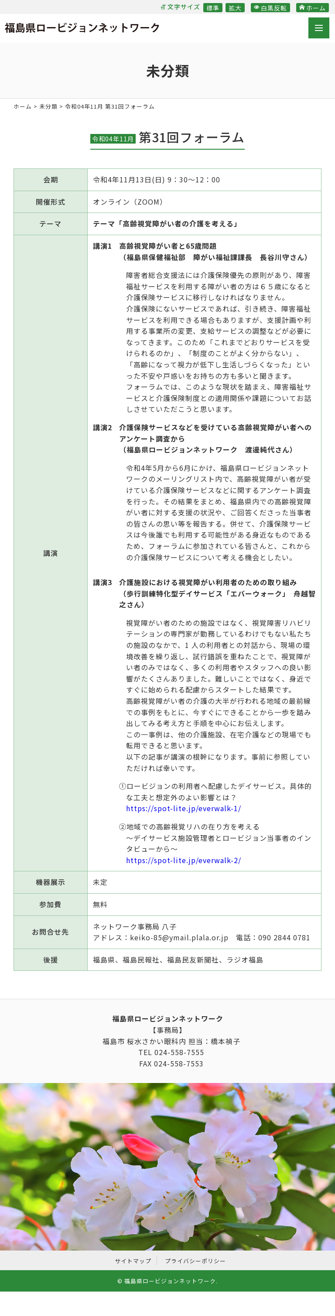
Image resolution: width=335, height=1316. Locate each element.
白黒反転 (270, 7)
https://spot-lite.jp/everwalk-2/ (183, 860)
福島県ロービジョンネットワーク (82, 29)
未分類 (48, 106)
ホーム (312, 7)
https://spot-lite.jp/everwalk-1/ (183, 808)
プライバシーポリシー (195, 1261)
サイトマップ (133, 1261)
